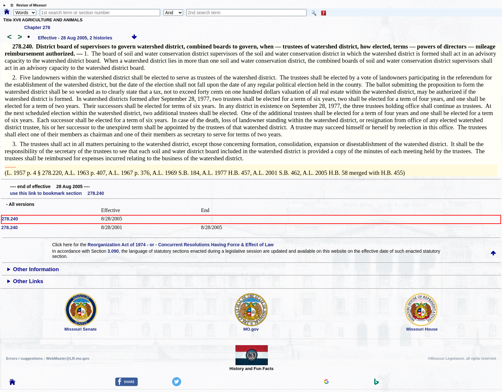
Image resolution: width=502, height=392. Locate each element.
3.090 (113, 251)
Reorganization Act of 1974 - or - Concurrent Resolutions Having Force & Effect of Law (181, 244)
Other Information (36, 269)
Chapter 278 (37, 27)
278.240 (10, 218)
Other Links (28, 281)
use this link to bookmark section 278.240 (57, 193)
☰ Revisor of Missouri (27, 5)
